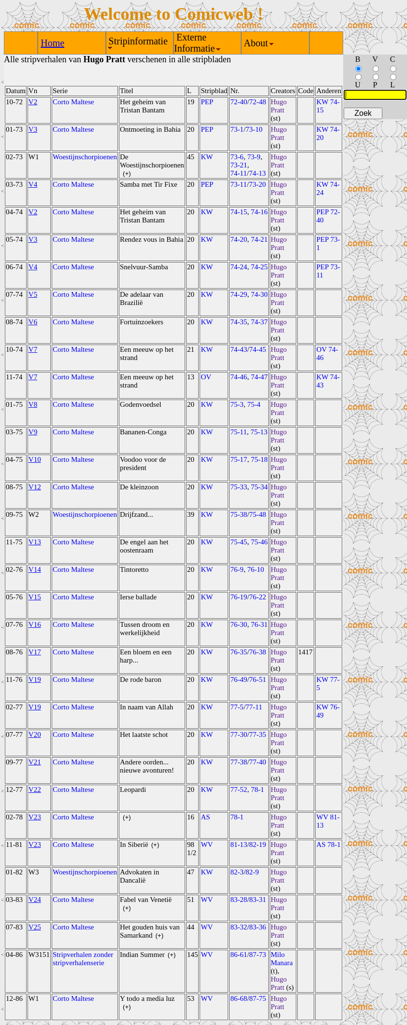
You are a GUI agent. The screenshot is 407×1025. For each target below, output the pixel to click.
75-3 (237, 404)
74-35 (238, 322)
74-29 (238, 294)
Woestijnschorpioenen (85, 157)
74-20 (238, 239)
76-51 (257, 679)
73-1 (237, 129)
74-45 (257, 349)
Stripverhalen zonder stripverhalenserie (83, 959)
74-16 (259, 212)
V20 (35, 734)
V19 (35, 679)
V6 (33, 322)
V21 (35, 762)
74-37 (259, 322)
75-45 (238, 542)
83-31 (257, 899)
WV (207, 844)
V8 (33, 404)
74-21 (259, 239)
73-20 (257, 184)
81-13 (238, 844)
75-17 (238, 459)
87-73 (257, 954)
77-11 (254, 707)
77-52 (238, 789)
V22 (35, 789)
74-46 (238, 377)
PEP (207, 102)
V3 (33, 129)
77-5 (237, 707)
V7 (33, 349)
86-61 (238, 954)
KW (207, 157)
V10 (35, 459)
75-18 (259, 459)
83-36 (257, 927)
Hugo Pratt (279, 106)
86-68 (238, 998)
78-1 (257, 789)
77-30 (238, 734)
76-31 (259, 624)
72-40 (238, 102)
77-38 (238, 762)
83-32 (238, 927)
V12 (35, 487)
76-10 (255, 569)
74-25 (259, 267)
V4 (33, 184)
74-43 (238, 349)
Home (52, 43)
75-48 (257, 514)
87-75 (257, 998)
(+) (127, 173)
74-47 (259, 377)
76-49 (238, 679)
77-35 (257, 734)
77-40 (257, 762)
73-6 (237, 157)
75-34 (259, 487)
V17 (35, 652)
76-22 (257, 597)
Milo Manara (282, 959)
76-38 (257, 652)
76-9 (237, 569)
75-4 (254, 404)
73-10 (254, 129)
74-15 (238, 212)
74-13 (257, 173)
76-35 (238, 652)
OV (206, 377)
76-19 (238, 597)
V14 (35, 569)
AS (205, 817)
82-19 (257, 844)
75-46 (259, 542)
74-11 (238, 173)
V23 (35, 817)
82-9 (252, 872)
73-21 (238, 165)
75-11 (238, 432)
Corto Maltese (73, 102)
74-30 (259, 294)
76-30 (238, 624)
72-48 (257, 102)
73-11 (238, 184)
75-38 (238, 514)
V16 (35, 624)
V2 (33, 102)
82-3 (237, 872)
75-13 (258, 432)
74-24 (238, 267)
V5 (33, 294)
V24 (35, 899)
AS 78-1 (328, 844)
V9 (33, 432)
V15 (35, 597)
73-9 (254, 157)
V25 (35, 927)
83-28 (238, 899)
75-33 (238, 487)
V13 (35, 542)
